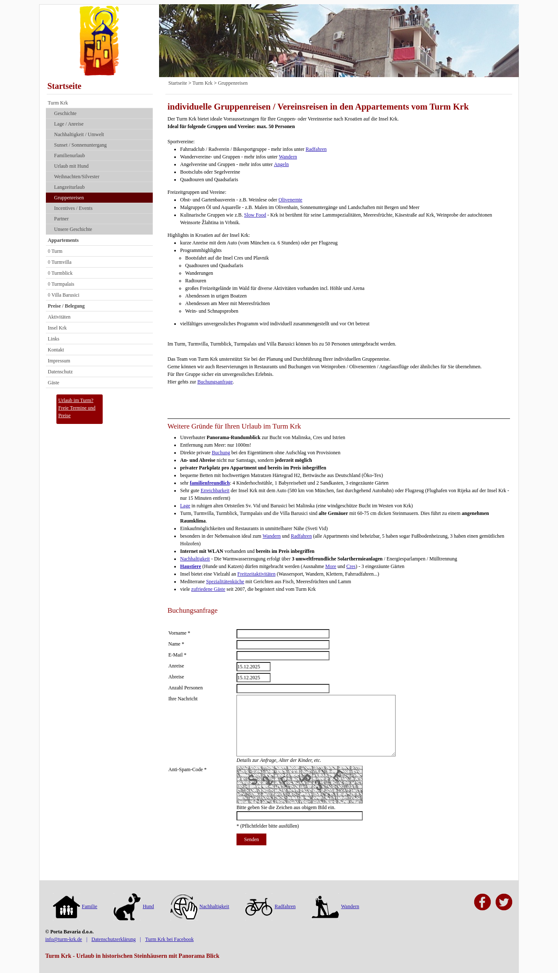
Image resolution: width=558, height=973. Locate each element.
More (330, 566)
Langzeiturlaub (69, 187)
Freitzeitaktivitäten (256, 574)
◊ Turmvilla (60, 262)
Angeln (281, 164)
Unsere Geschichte (73, 229)
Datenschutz (60, 372)
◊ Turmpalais (61, 284)
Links (53, 339)
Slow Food (255, 215)
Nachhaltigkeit (195, 559)
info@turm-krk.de (63, 939)
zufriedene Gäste (208, 589)
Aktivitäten (59, 317)
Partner (61, 219)
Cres (351, 566)
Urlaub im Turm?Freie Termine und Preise (77, 407)
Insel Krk (57, 328)
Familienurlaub (69, 155)
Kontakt (56, 350)
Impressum (59, 361)
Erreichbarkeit (215, 490)
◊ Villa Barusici (64, 295)
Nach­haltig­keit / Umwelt (79, 134)
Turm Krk (58, 103)
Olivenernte (291, 200)
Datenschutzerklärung (113, 939)
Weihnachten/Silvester (77, 177)
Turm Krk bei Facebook (169, 939)
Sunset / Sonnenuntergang (80, 145)
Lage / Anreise (69, 124)
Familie (75, 906)
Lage (185, 506)
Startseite (65, 86)
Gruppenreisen (69, 198)
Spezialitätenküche (225, 581)
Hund (134, 906)
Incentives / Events (73, 208)
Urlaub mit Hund (71, 166)
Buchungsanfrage (215, 382)
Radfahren (316, 149)
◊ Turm (55, 251)
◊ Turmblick (60, 273)
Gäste (53, 383)
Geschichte (65, 113)
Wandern (288, 157)
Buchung (221, 453)
